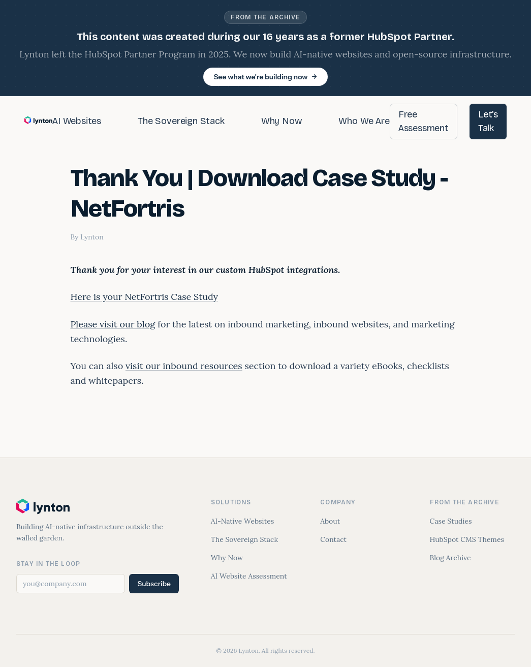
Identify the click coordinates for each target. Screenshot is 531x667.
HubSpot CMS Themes (467, 539)
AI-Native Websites (242, 521)
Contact (333, 539)
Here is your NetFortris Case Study (144, 296)
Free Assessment (423, 121)
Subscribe (154, 583)
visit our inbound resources (184, 366)
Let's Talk (488, 121)
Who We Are (363, 121)
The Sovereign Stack (181, 121)
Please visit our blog (113, 324)
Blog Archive (450, 557)
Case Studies (451, 521)
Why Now (281, 121)
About (330, 521)
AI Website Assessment (249, 576)
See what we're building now (265, 76)
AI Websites (76, 121)
